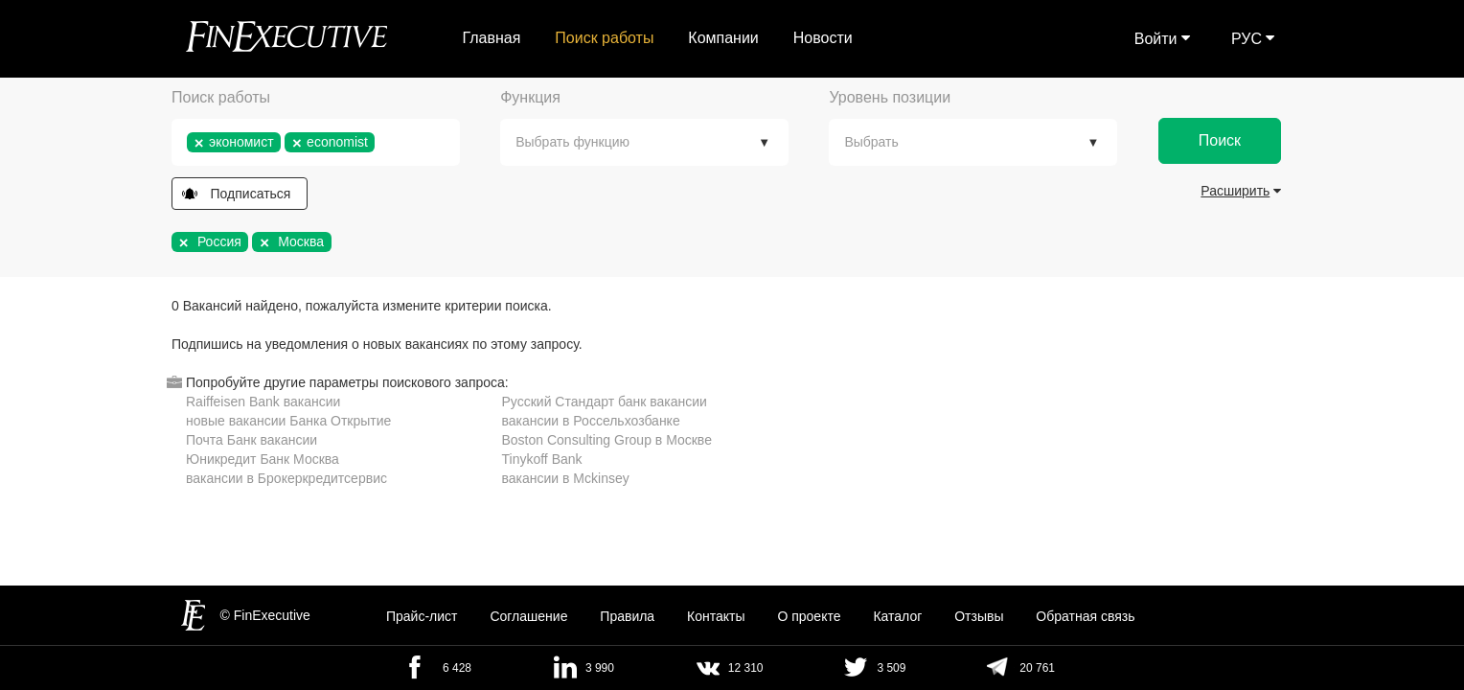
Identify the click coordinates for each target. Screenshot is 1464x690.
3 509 (891, 668)
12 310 (746, 668)
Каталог (897, 616)
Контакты (715, 616)
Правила (627, 616)
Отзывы (978, 616)
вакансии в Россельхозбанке (591, 420)
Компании (723, 38)
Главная (492, 38)
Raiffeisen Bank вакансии (263, 401)
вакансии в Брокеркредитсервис (286, 478)
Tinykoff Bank (542, 459)
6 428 (457, 668)
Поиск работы (604, 38)
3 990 (599, 668)
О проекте (808, 616)
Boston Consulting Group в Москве (607, 440)
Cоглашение (528, 616)
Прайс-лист (422, 616)
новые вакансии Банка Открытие (288, 420)
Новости (823, 38)
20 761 (1037, 668)
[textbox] (383, 142)
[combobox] (316, 142)
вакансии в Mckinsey (565, 478)
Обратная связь (1085, 616)
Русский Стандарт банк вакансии (604, 401)
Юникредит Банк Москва (262, 459)
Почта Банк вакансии (251, 440)
